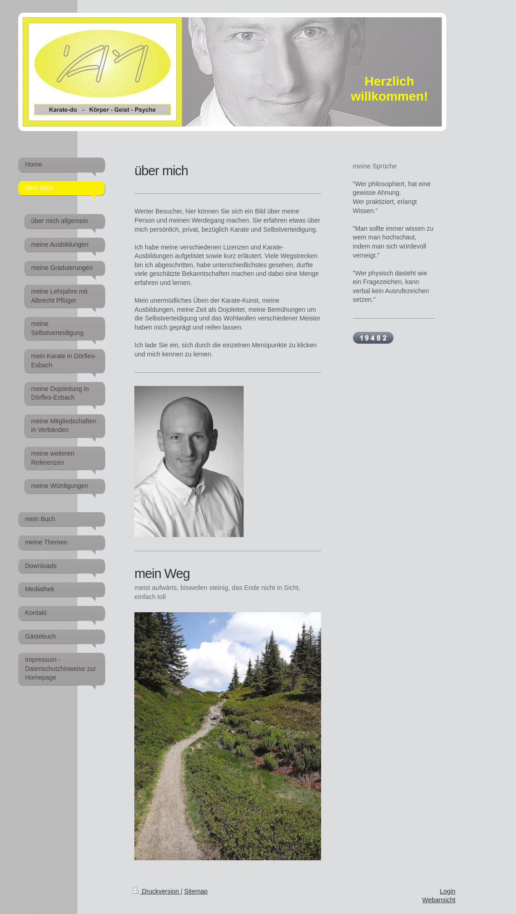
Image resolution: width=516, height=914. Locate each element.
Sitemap (196, 891)
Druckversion (156, 891)
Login (447, 891)
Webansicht (438, 900)
